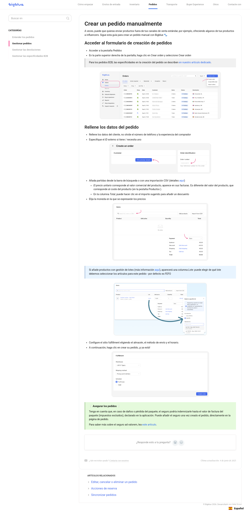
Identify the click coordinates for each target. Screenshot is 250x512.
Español (236, 508)
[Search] (39, 18)
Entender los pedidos (23, 37)
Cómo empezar (85, 4)
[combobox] (236, 508)
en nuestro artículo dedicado (195, 62)
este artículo (149, 424)
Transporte (171, 4)
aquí (181, 180)
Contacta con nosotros (119, 460)
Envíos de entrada (111, 4)
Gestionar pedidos (22, 43)
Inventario (134, 4)
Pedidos (153, 4)
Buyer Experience (195, 4)
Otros (216, 4)
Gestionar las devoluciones (26, 49)
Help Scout (237, 504)
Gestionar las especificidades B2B (30, 56)
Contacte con (234, 4)
